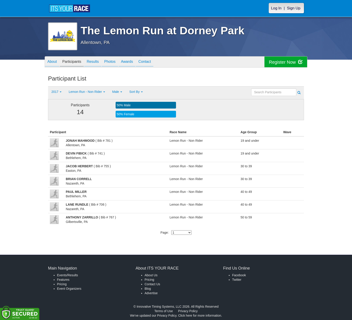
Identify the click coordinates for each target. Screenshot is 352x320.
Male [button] (117, 92)
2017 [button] (56, 92)
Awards (137, 62)
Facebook (239, 275)
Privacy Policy (188, 311)
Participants (75, 62)
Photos (118, 62)
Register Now (286, 62)
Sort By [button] (136, 92)
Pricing (62, 284)
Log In (276, 8)
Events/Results (67, 275)
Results (98, 62)
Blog (148, 288)
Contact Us (152, 284)
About (53, 62)
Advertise (151, 293)
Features (63, 279)
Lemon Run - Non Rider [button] (87, 92)
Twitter (236, 279)
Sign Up (293, 8)
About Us (151, 275)
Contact (156, 62)
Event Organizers (69, 288)
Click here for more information (199, 315)
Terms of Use (163, 311)
